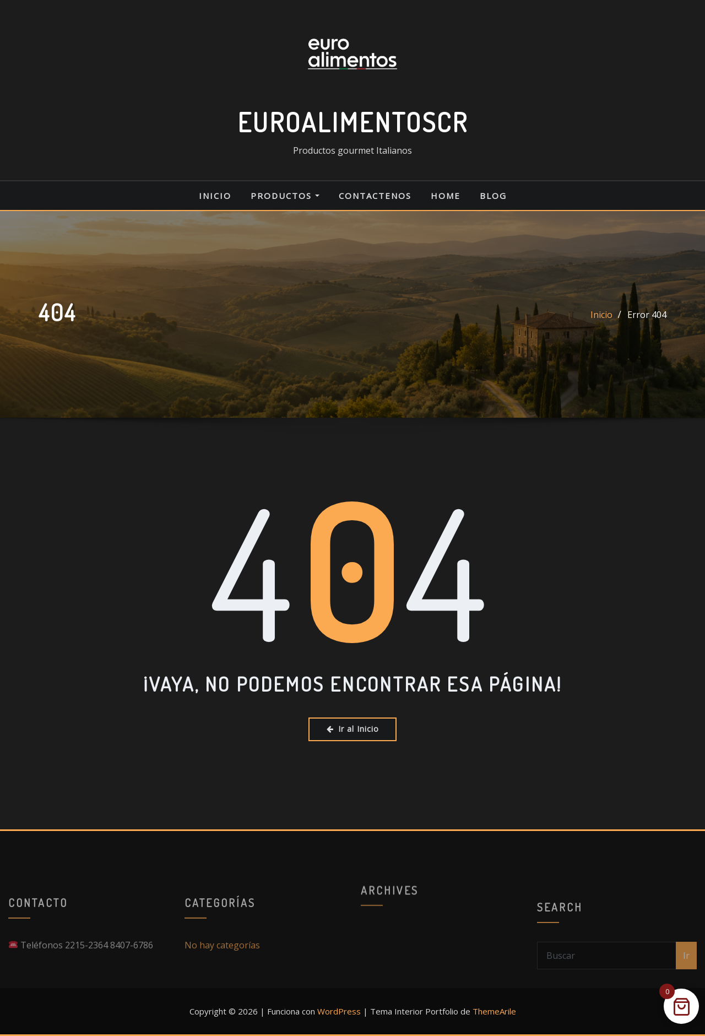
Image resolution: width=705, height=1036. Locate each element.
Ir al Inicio (353, 729)
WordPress (339, 1011)
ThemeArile (494, 1011)
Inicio (215, 195)
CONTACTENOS (375, 195)
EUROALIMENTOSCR (352, 121)
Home (445, 195)
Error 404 (646, 315)
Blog (493, 195)
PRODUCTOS (285, 195)
